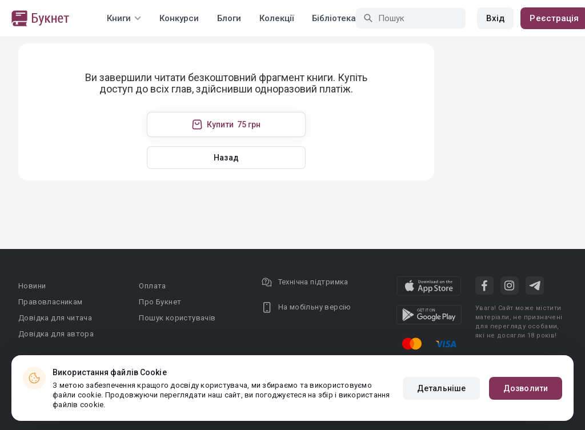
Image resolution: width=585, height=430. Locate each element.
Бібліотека (334, 18)
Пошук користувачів (177, 318)
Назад (226, 157)
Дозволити (525, 388)
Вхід (495, 18)
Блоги (229, 18)
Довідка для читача (55, 318)
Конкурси (179, 18)
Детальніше (441, 388)
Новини (32, 286)
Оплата (152, 286)
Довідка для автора (56, 333)
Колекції (276, 18)
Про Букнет (160, 302)
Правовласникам (50, 302)
